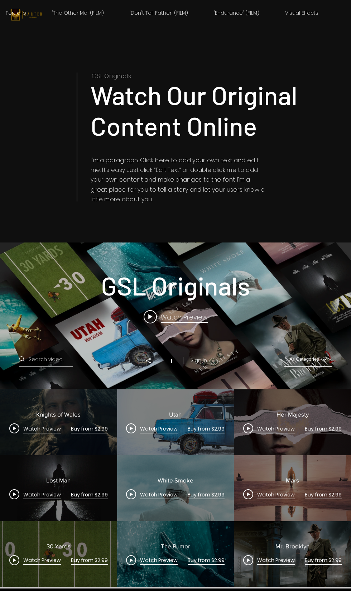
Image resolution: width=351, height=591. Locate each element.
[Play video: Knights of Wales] (176, 316)
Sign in (199, 360)
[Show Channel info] (171, 360)
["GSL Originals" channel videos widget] (175, 414)
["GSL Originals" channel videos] (175, 488)
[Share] (152, 360)
